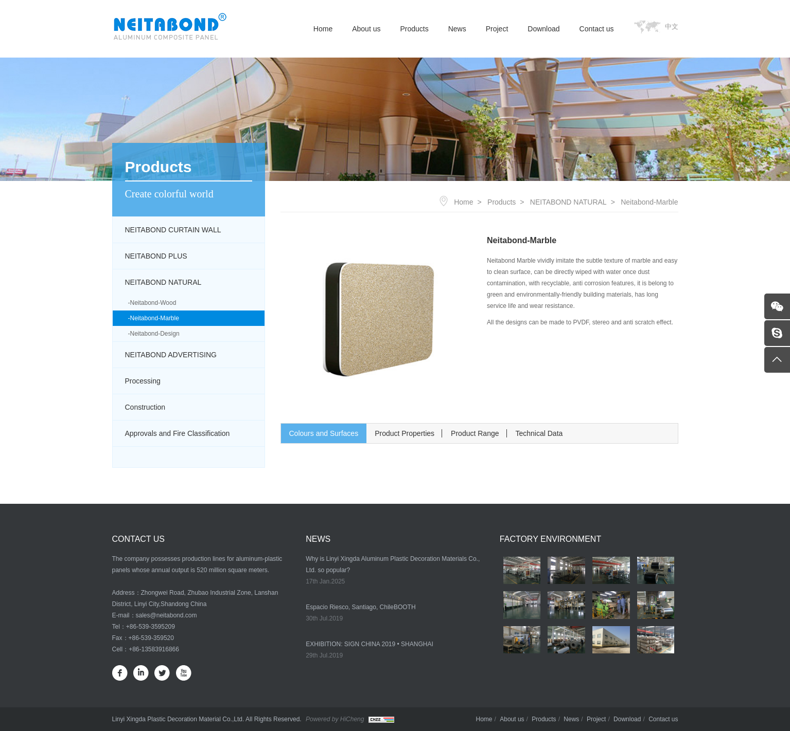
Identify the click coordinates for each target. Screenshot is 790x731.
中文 (671, 26)
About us (366, 29)
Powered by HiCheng (335, 719)
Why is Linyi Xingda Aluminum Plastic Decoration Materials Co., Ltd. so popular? (393, 564)
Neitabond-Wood (153, 302)
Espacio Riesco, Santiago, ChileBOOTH (360, 607)
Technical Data (539, 433)
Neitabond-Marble (154, 318)
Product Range (475, 433)
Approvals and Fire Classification (177, 433)
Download (543, 29)
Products (414, 29)
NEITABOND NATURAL (163, 282)
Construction (145, 407)
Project (497, 29)
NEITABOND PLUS (156, 256)
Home (322, 29)
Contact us (597, 29)
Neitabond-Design (155, 333)
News (457, 29)
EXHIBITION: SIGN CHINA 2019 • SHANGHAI (369, 644)
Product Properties (404, 433)
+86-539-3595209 (150, 626)
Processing (143, 381)
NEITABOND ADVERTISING (171, 355)
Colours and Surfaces (324, 433)
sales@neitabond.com (166, 615)
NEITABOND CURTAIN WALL (173, 230)
